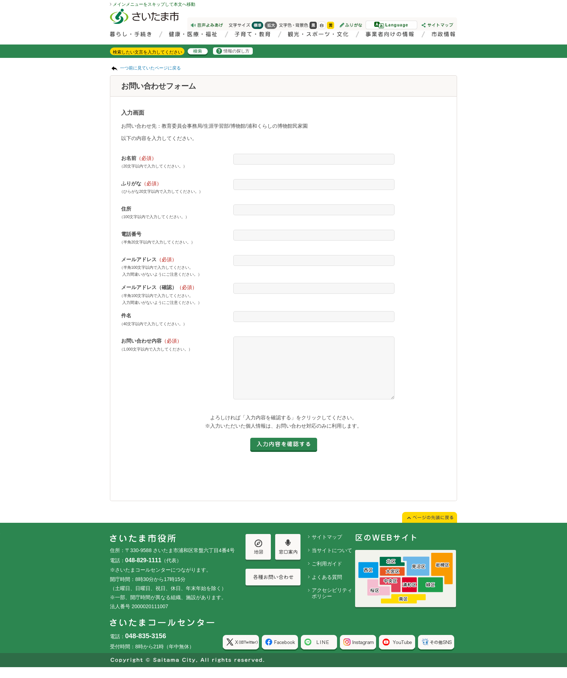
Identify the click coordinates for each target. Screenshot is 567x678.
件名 (126, 315)
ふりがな (141, 183)
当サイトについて (332, 561)
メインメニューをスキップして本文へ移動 (154, 4)
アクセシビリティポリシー (332, 604)
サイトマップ (327, 548)
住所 (126, 209)
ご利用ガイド (327, 574)
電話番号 (131, 234)
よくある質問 (327, 588)
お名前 (139, 158)
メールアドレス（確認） (159, 287)
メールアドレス (149, 259)
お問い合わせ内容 (151, 341)
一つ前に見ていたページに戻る (150, 68)
